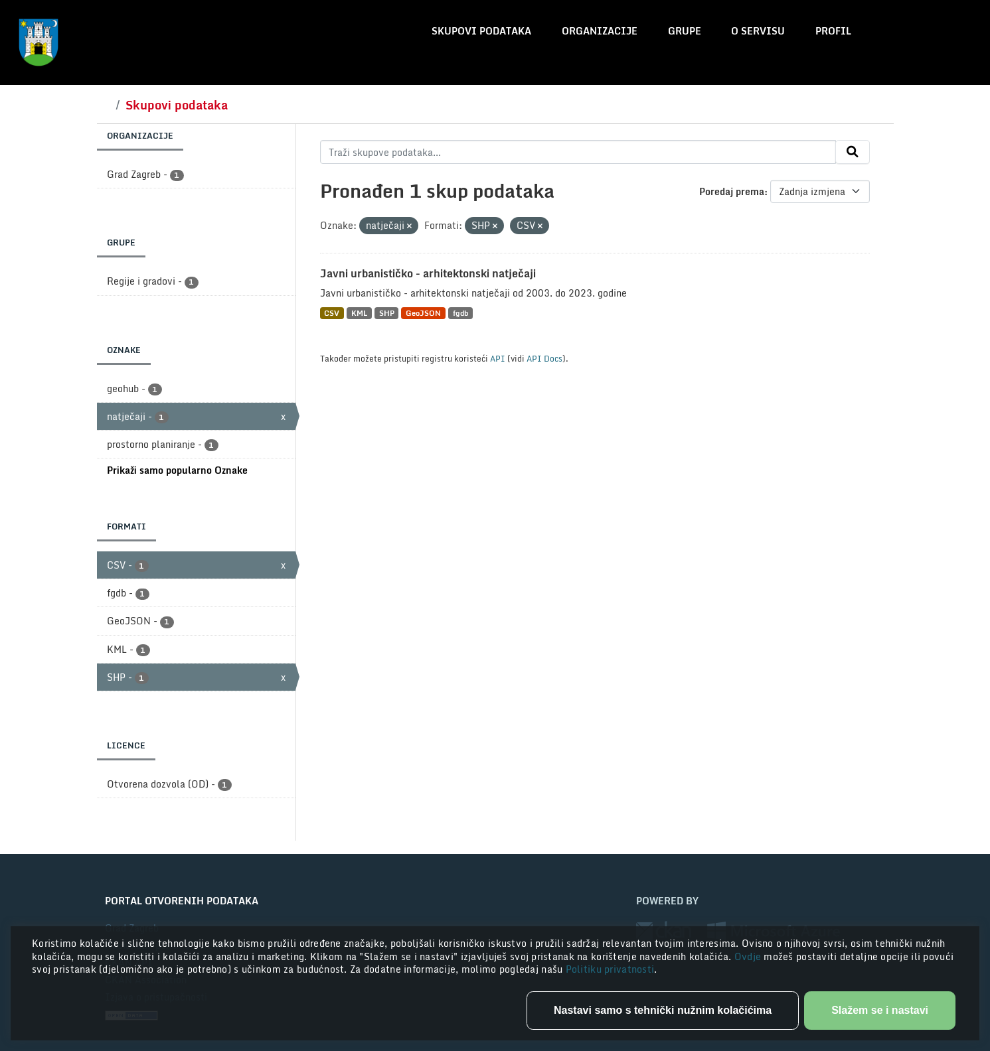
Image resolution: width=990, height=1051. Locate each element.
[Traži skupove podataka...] (578, 152)
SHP (386, 312)
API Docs (544, 358)
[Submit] (852, 152)
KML (359, 312)
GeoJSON (423, 312)
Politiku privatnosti (610, 969)
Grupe (684, 30)
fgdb (460, 312)
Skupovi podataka (481, 30)
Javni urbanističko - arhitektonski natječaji (428, 273)
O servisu (758, 30)
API (497, 358)
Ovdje (749, 956)
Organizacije (599, 30)
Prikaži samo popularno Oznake (177, 470)
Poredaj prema (731, 191)
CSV (331, 312)
